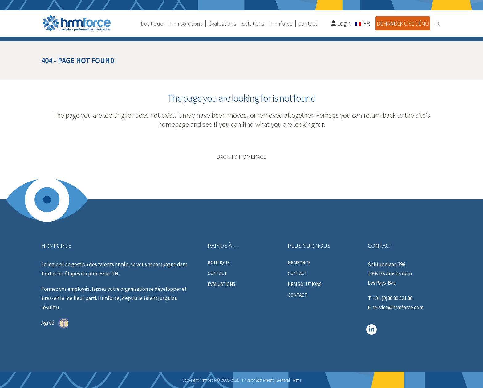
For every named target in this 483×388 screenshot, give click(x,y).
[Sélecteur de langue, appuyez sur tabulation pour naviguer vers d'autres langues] (363, 23)
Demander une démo (403, 23)
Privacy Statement (258, 380)
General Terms (288, 380)
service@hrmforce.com (398, 307)
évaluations (221, 284)
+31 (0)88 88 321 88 (392, 298)
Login (341, 23)
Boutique (218, 263)
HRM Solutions (305, 284)
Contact (217, 273)
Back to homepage (241, 156)
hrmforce (299, 263)
